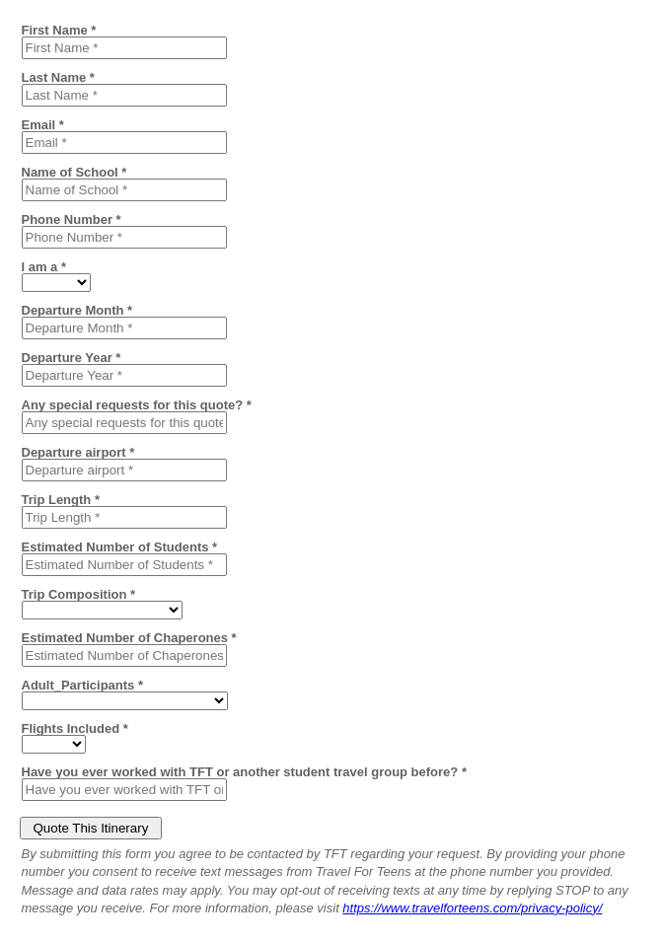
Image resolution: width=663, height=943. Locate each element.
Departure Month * (77, 310)
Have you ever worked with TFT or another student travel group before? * (244, 771)
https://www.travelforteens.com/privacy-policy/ (472, 908)
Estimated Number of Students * (120, 546)
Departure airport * (78, 452)
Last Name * (58, 77)
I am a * (44, 266)
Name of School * (74, 172)
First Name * (59, 29)
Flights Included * (75, 728)
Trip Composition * (79, 594)
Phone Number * (71, 219)
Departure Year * (71, 357)
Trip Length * (61, 499)
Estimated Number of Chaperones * (129, 637)
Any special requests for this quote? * (137, 404)
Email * (43, 124)
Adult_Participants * (83, 684)
